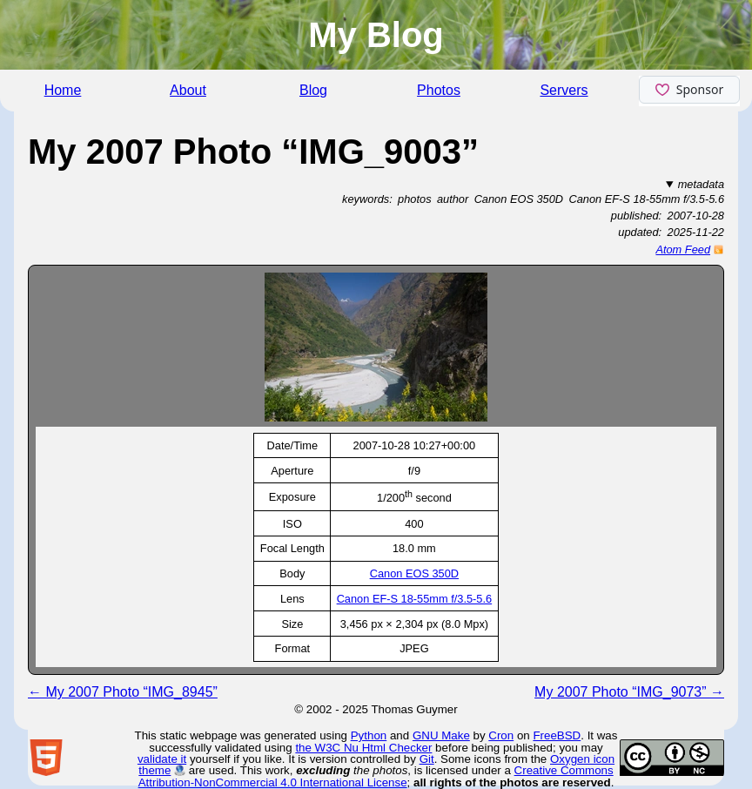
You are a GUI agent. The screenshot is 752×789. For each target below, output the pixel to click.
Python (369, 735)
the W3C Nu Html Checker (363, 747)
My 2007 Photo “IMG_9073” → (629, 691)
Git (427, 758)
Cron (501, 735)
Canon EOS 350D (414, 573)
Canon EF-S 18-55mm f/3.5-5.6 (415, 598)
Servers (564, 90)
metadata (701, 184)
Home (63, 90)
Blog (313, 90)
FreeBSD (557, 735)
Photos (438, 90)
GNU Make (441, 735)
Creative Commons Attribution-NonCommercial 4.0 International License (376, 776)
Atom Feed (682, 249)
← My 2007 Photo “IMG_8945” (123, 691)
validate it (162, 758)
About (188, 90)
